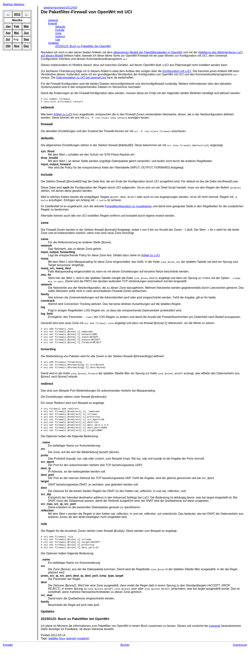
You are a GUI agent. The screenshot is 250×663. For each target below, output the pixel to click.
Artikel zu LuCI (62, 115)
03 (75, 7)
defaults (60, 26)
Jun (26, 32)
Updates (53, 43)
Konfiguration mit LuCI (176, 71)
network (53, 20)
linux (62, 651)
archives (60, 7)
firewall (52, 23)
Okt (8, 46)
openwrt (71, 651)
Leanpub (214, 639)
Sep (26, 39)
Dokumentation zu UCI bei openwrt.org (81, 77)
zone (58, 33)
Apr (8, 32)
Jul (8, 39)
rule (57, 39)
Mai (16, 32)
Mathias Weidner (14, 4)
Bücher (125, 658)
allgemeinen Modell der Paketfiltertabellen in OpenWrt (147, 52)
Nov (16, 46)
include (59, 30)
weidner (49, 7)
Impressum (240, 658)
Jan (8, 26)
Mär (26, 26)
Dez (26, 46)
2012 (69, 7)
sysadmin (83, 651)
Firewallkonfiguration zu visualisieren (128, 207)
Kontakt (8, 658)
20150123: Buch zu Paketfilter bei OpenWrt (83, 46)
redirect (60, 36)
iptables (53, 651)
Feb (16, 26)
